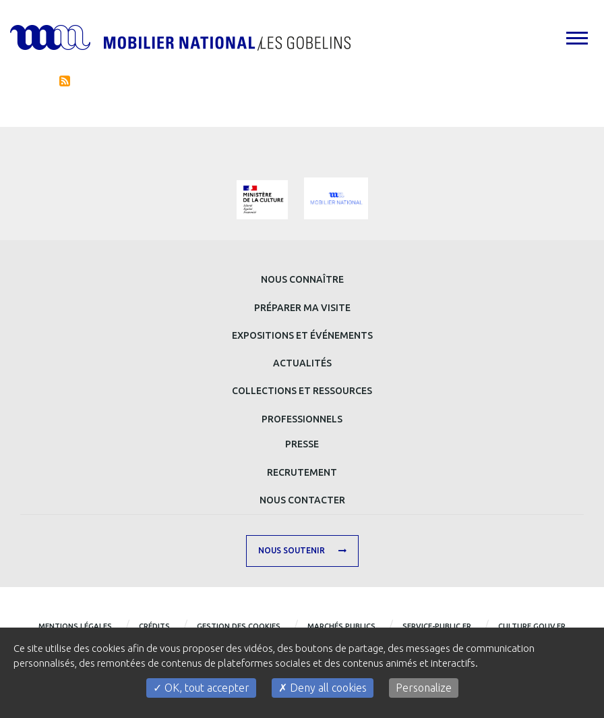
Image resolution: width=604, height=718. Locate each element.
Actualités (302, 363)
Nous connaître (302, 279)
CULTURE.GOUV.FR (532, 626)
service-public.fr (436, 626)
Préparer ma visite (302, 307)
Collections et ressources (302, 390)
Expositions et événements (302, 335)
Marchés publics (341, 626)
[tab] (576, 37)
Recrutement (302, 472)
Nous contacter (302, 500)
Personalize (424, 688)
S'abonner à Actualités (64, 81)
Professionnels (302, 419)
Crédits (154, 626)
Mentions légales (75, 626)
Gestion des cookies (238, 626)
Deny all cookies (322, 688)
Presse (302, 444)
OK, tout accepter (201, 688)
